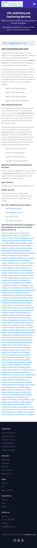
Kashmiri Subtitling (7, 318)
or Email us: (5, 523)
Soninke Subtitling (7, 385)
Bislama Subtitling (24, 250)
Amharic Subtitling (24, 236)
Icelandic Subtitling (25, 308)
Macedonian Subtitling (28, 330)
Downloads (5, 463)
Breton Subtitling (29, 253)
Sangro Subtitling (19, 367)
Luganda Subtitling (14, 330)
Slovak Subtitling (18, 380)
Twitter (3, 503)
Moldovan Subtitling (18, 342)
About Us (4, 483)
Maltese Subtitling (14, 335)
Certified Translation (8, 450)
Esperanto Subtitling (27, 275)
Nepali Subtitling (25, 347)
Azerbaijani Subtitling (8, 243)
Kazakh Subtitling (19, 318)
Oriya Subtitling (13, 352)
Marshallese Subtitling (15, 340)
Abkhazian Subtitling (8, 233)
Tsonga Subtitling (7, 405)
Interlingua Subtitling (26, 310)
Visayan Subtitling (28, 409)
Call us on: (4, 516)
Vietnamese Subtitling (15, 409)
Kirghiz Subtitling (28, 320)
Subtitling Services (15, 43)
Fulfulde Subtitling (24, 290)
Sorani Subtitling (19, 385)
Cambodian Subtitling (8, 258)
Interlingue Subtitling (8, 313)
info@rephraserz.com (8, 527)
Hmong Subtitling (18, 305)
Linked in (4, 507)
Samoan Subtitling (7, 367)
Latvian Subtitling (13, 325)
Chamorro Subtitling (20, 263)
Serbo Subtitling (23, 370)
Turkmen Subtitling (19, 405)
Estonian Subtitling (7, 278)
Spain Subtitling (6, 387)
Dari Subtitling (23, 270)
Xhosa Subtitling (28, 412)
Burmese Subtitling (7, 255)
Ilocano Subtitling (13, 310)
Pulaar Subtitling (13, 360)
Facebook (4, 500)
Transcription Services (8, 433)
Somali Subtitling (26, 382)
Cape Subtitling (13, 260)
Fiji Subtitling (22, 280)
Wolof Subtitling (17, 412)
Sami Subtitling (25, 365)
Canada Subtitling (21, 258)
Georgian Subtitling (26, 295)
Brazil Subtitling (19, 253)
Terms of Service (7, 470)
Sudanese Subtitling (18, 387)
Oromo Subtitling (23, 352)
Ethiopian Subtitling (20, 278)
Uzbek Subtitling (23, 407)
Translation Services (8, 436)
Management (5, 460)
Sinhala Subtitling (13, 377)
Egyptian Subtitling (14, 275)
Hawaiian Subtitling (25, 303)
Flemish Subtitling (25, 283)
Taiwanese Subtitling (20, 392)
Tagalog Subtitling (7, 392)
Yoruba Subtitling (18, 414)
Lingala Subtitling (20, 328)
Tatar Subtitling (27, 395)
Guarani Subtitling (21, 298)
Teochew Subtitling (19, 397)
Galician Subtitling (13, 295)
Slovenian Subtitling (14, 382)
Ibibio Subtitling (13, 308)
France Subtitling (22, 285)
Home (5, 43)
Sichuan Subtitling (14, 375)
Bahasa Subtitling (21, 243)
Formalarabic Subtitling (8, 285)
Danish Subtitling (13, 270)
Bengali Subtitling (21, 248)
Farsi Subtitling (13, 280)
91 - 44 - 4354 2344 (7, 520)
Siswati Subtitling (6, 380)
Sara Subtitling (12, 370)
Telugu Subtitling (6, 397)
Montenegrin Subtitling (15, 345)
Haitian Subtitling (23, 300)
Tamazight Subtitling (14, 395)
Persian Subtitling (18, 357)
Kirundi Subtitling (6, 323)
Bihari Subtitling (13, 250)
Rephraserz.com (30, 534)
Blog (2, 487)
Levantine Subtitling (7, 328)
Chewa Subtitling (13, 265)
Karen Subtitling (26, 315)
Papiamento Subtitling (8, 355)
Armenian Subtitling (7, 238)
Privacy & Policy (6, 473)
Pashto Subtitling (6, 357)
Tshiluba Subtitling (26, 402)
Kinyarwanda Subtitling (15, 320)
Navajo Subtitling (13, 347)
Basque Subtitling (25, 246)
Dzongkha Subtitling (25, 273)
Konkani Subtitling (18, 323)
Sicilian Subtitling (25, 375)
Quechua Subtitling (7, 362)
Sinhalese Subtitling (26, 377)
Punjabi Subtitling (24, 360)
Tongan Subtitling (13, 402)
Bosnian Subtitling (7, 253)
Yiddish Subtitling (6, 414)
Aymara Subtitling (26, 241)
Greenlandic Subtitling (8, 298)
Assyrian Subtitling (14, 241)
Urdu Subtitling (12, 407)
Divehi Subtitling (13, 273)
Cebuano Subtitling (7, 263)
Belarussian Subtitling (8, 248)
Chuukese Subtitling (26, 265)
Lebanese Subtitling (26, 325)
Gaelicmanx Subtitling (15, 293)
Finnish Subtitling (13, 283)
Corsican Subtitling (7, 268)
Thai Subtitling (12, 400)
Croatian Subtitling (20, 268)
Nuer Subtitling (20, 350)
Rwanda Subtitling (14, 365)
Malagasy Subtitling (20, 332)
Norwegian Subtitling (8, 350)
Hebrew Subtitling (7, 305)
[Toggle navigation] (34, 4)
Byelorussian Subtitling (21, 255)
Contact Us (5, 467)
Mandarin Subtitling (26, 335)
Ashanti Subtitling (20, 238)
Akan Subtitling (13, 236)
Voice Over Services (8, 440)
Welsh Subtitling (6, 412)
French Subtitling (13, 288)
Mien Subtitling (27, 340)
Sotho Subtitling (30, 385)
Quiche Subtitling (19, 362)
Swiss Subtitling (26, 390)
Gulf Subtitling (12, 300)
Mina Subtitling (6, 342)
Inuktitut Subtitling (21, 313)
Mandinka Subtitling (21, 337)
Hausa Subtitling (13, 303)
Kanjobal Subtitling (14, 315)
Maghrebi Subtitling (7, 332)
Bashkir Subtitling (13, 246)
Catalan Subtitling (24, 260)
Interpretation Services (8, 447)
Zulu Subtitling (29, 414)
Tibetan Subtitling (23, 400)
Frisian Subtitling (25, 288)
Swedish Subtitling (14, 390)
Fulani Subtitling (13, 290)
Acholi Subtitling (20, 233)
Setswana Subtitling (14, 372)
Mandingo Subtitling (7, 337)
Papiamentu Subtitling (23, 355)
